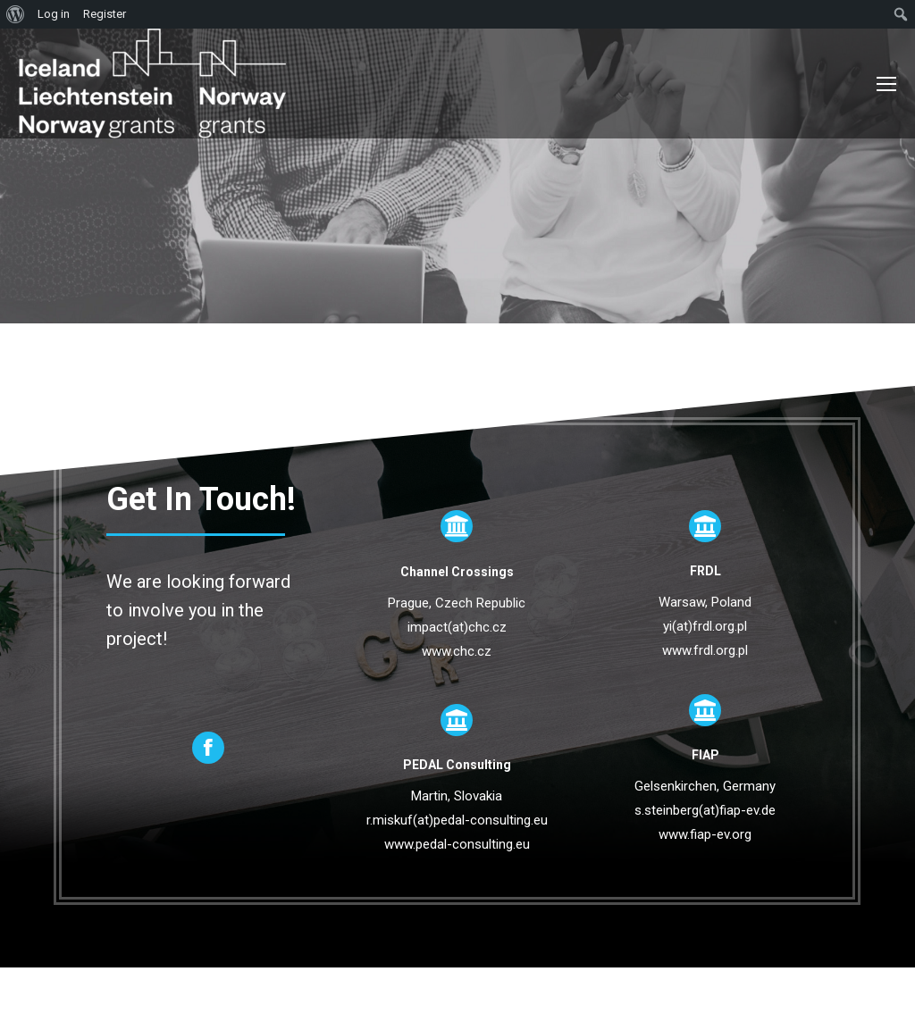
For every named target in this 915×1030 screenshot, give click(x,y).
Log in (54, 14)
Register (104, 14)
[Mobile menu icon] (886, 84)
